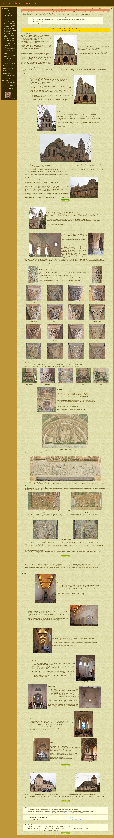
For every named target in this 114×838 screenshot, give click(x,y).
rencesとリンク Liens (44, 21)
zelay (75, 401)
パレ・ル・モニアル (39, 11)
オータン (50, 11)
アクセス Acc (39, 23)
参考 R (37, 21)
